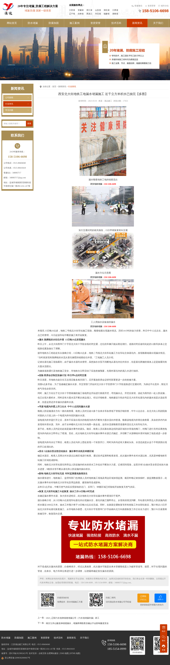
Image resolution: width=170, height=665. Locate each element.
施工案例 (75, 23)
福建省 (107, 14)
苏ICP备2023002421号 (18, 653)
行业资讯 (9, 104)
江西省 (115, 10)
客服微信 (138, 6)
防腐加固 (54, 23)
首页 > (55, 87)
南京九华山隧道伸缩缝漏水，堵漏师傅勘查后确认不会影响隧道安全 (77, 623)
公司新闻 (9, 98)
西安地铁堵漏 (96, 184)
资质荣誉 (152, 6)
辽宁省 (72, 14)
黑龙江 (89, 14)
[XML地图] (64, 653)
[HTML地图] (75, 653)
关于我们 (158, 23)
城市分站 (165, 6)
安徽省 (81, 10)
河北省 (98, 14)
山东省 (98, 10)
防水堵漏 (33, 23)
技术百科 (116, 23)
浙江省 (89, 10)
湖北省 (107, 10)
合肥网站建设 (53, 653)
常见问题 (9, 110)
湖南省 (115, 14)
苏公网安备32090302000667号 (17, 658)
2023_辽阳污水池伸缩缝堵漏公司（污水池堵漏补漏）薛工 (72, 618)
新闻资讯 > (63, 87)
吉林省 (81, 14)
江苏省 (72, 10)
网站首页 (12, 23)
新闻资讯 (137, 23)
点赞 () (160, 597)
